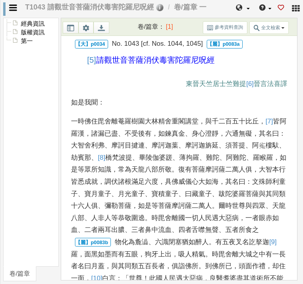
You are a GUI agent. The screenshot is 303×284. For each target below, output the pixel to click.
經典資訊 (33, 24)
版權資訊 (33, 32)
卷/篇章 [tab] (19, 273)
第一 (27, 41)
